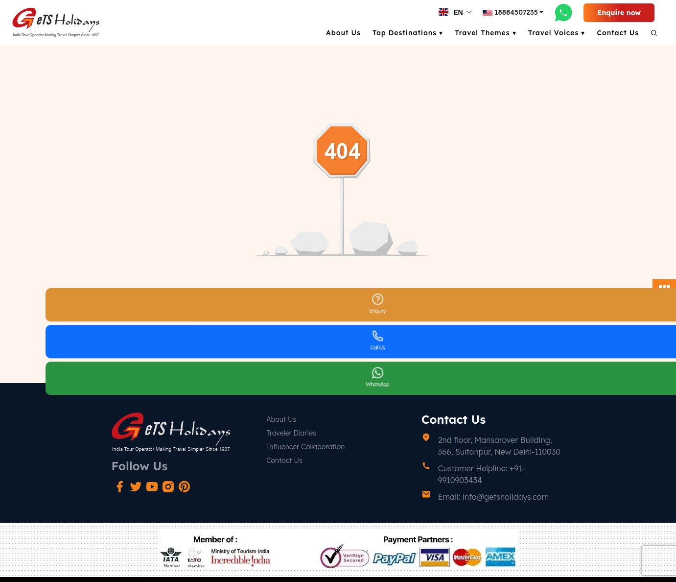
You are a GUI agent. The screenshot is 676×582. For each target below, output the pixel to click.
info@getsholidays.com (506, 497)
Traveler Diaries (291, 433)
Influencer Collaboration (305, 446)
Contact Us (618, 32)
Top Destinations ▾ (408, 32)
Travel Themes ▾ (485, 32)
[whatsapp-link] (563, 12)
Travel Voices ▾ (556, 32)
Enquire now (619, 12)
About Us (343, 32)
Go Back (338, 339)
